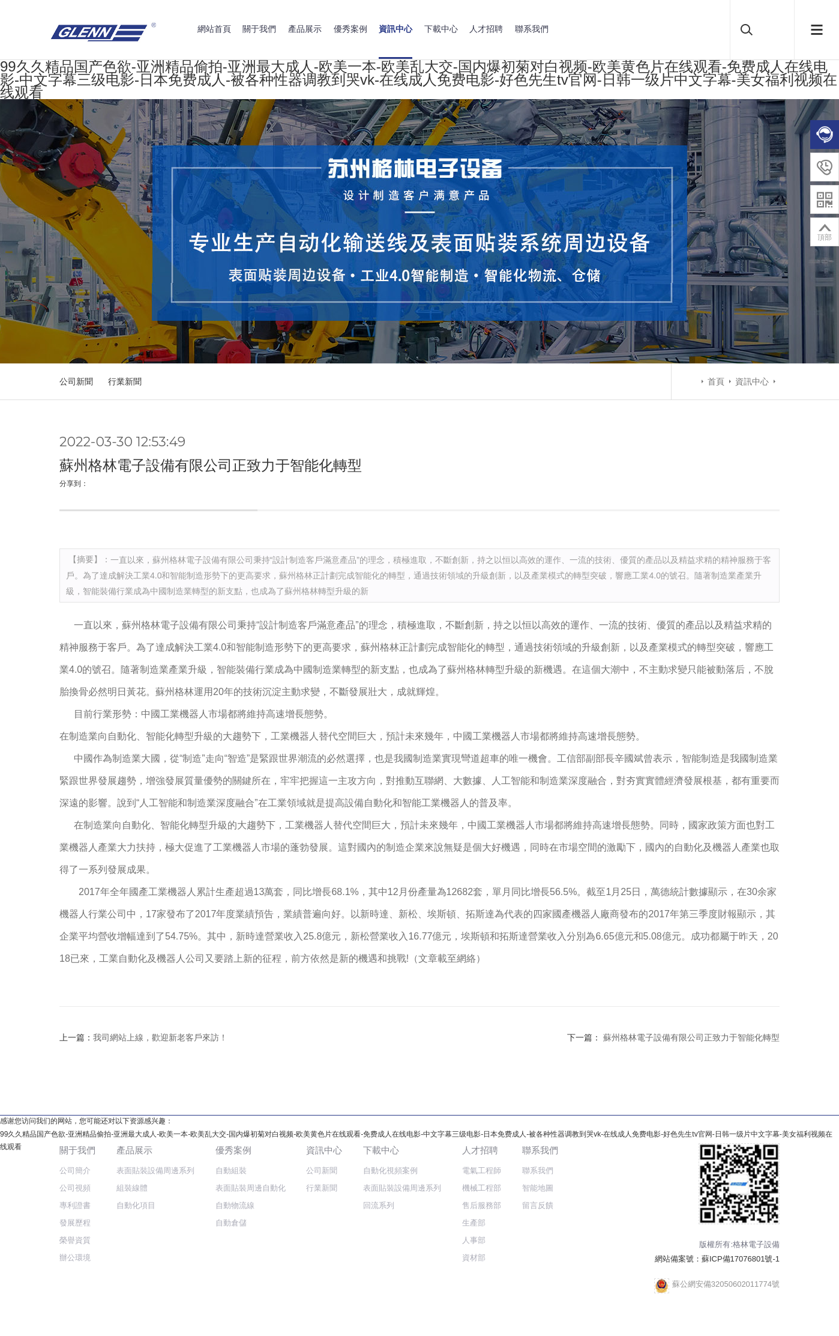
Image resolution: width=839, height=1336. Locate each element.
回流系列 (378, 1205)
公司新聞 (76, 381)
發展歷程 (75, 1222)
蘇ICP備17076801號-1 (741, 1258)
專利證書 (75, 1205)
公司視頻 (75, 1187)
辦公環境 (75, 1257)
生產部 (474, 1222)
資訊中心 (395, 29)
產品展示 (305, 29)
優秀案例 (350, 29)
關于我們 (259, 29)
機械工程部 (481, 1187)
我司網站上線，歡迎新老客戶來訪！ (160, 1037)
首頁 (716, 381)
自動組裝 (231, 1170)
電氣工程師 (481, 1170)
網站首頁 (214, 29)
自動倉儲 (231, 1222)
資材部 (474, 1257)
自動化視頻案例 (390, 1170)
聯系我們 (532, 29)
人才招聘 (486, 29)
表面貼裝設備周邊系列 (155, 1170)
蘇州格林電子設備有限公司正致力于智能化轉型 (690, 1037)
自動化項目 (135, 1205)
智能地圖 (537, 1187)
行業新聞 (125, 381)
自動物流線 (234, 1205)
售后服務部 (481, 1205)
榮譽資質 (75, 1240)
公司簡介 (75, 1170)
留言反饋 (537, 1205)
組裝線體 (132, 1187)
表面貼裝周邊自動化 (250, 1187)
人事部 (474, 1240)
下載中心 (441, 29)
